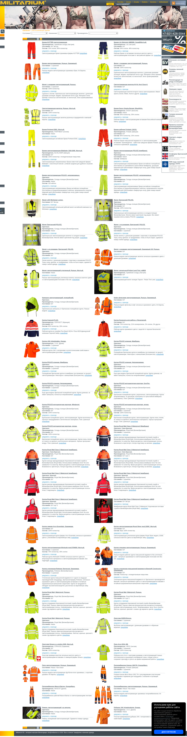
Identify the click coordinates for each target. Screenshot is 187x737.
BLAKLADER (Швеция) (8, 104)
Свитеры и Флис (7, 66)
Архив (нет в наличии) (9, 205)
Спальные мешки (7, 163)
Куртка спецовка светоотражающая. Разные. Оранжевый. (134, 547)
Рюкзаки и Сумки (7, 160)
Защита (4, 174)
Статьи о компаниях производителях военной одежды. (178, 149)
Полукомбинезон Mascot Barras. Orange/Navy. (62, 687)
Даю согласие (169, 732)
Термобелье (5, 75)
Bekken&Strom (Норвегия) (9, 102)
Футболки (5, 72)
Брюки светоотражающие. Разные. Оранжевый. (63, 63)
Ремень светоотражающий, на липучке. (60, 708)
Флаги (4, 146)
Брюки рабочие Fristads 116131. (124, 129)
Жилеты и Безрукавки (8, 80)
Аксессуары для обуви (9, 140)
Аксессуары (5, 200)
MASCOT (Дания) (7, 117)
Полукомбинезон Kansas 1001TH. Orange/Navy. (130, 666)
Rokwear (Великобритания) (9, 121)
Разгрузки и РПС (7, 166)
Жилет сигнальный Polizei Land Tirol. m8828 (129, 270)
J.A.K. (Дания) (6, 113)
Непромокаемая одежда (9, 55)
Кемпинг (4, 155)
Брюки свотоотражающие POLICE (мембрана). (130, 151)
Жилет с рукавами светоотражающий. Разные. (130, 63)
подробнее (87, 53)
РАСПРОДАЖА (7, 41)
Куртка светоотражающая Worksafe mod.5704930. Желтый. (67, 547)
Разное (4, 183)
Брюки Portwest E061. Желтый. (57, 129)
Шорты (4, 63)
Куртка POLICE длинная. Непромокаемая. (128, 362)
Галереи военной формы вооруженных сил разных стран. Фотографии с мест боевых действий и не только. (178, 118)
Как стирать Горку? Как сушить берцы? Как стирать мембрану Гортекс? (178, 83)
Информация (163, 2)
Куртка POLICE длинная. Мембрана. (126, 341)
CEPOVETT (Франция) (8, 108)
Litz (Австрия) (6, 115)
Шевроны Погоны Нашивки (10, 149)
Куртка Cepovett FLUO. (54, 320)
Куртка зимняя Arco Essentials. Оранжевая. (62, 526)
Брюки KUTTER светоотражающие (58, 42)
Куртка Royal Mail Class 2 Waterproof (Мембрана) (130, 426)
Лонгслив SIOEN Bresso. (122, 618)
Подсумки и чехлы (7, 169)
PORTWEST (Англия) (8, 119)
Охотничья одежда (7, 49)
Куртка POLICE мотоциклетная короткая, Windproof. (65, 404)
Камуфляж (30, 30)
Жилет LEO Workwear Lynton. (57, 200)
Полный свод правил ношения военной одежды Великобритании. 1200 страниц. (178, 129)
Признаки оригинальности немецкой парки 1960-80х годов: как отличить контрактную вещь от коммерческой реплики (178, 92)
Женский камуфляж (8, 129)
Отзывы (136, 2)
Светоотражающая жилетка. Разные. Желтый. (63, 108)
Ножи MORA (6, 188)
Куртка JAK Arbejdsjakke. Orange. (58, 341)
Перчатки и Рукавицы (8, 86)
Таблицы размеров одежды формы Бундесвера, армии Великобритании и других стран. (178, 73)
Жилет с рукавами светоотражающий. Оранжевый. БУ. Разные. (136, 249)
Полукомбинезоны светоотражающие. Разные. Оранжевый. (135, 687)
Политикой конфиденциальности (163, 717)
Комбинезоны (6, 77)
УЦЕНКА (5, 44)
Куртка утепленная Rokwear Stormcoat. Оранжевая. (65, 569)
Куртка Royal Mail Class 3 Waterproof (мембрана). (64, 473)
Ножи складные (6, 197)
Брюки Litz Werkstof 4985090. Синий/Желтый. (129, 42)
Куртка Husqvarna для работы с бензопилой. (129, 320)
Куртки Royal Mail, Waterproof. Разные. (60, 592)
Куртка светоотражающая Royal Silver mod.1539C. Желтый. (134, 526)
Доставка (120, 2)
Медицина (5, 180)
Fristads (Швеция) (7, 112)
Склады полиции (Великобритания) (11, 97)
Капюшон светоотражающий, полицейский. (62, 298)
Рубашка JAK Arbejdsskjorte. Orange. (126, 708)
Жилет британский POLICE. (123, 200)
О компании (111, 2)
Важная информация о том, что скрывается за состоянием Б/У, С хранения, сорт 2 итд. (178, 63)
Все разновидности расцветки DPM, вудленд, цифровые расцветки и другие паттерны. (178, 101)
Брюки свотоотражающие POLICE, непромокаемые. (65, 175)
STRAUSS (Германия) (8, 123)
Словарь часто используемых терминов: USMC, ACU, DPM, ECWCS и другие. (178, 109)
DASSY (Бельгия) (7, 110)
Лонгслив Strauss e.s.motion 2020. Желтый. (62, 644)
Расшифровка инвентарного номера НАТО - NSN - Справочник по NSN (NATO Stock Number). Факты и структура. (178, 166)
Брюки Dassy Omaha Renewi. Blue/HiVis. (127, 108)
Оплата (128, 2)
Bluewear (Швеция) (7, 106)
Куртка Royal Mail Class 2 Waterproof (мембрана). (64, 450)
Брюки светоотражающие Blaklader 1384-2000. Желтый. (66, 151)
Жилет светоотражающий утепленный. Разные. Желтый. (67, 270)
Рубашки (4, 69)
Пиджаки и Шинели (8, 126)
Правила (145, 2)
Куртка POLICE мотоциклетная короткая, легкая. (130, 404)
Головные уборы (7, 83)
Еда (3, 171)
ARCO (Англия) (6, 101)
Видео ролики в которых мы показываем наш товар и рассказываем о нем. (178, 140)
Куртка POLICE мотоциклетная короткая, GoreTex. (131, 383)
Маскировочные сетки (9, 177)
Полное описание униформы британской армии (178, 156)
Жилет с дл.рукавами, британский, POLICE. (128, 224)
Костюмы (5, 52)
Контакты (153, 2)
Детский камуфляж (8, 89)
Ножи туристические (8, 194)
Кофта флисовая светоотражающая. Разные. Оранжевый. (134, 298)
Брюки (4, 61)
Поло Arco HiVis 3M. (120, 644)
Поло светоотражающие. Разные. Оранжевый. (63, 666)
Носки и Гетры (6, 137)
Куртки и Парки (7, 58)
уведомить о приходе (53, 51)
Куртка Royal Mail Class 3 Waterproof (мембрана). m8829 (133, 499)
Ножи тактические (7, 191)
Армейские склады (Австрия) (10, 95)
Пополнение (6, 35)
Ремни (4, 157)
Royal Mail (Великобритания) (9, 99)
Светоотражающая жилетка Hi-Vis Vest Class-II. (130, 84)
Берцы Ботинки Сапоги (9, 135)
